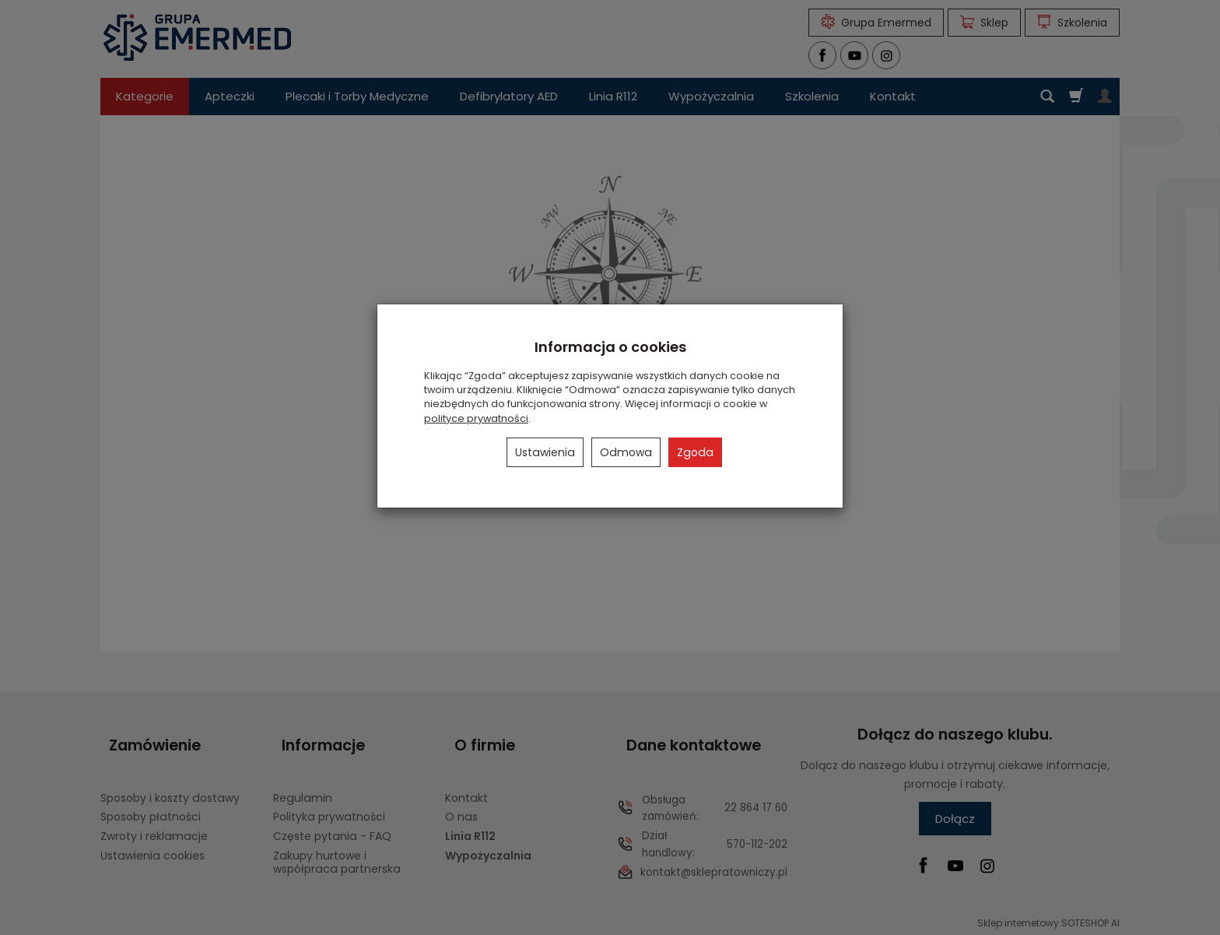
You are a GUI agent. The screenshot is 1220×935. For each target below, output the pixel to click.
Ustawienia (545, 452)
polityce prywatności (476, 418)
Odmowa (626, 452)
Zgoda (695, 452)
